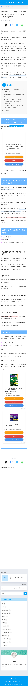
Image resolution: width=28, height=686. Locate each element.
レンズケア (6, 110)
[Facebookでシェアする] (11, 26)
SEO (4, 623)
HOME (14, 679)
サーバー (5, 636)
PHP (4, 620)
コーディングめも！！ (14, 2)
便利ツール (6, 642)
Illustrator (6, 610)
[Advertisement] (14, 520)
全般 (4, 645)
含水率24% (7, 103)
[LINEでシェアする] (22, 26)
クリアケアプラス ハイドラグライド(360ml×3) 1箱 (12, 424)
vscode (5, 626)
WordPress (6, 629)
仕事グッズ (11, 467)
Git (4, 607)
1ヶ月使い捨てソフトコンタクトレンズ (14, 101)
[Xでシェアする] (6, 26)
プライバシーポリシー (18, 681)
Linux (5, 616)
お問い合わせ (8, 681)
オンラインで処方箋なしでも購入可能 (14, 105)
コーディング (7, 633)
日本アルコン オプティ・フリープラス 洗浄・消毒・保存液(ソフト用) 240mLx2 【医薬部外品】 (13, 389)
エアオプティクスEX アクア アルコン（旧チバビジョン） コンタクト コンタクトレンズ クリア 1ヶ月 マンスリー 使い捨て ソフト (13, 147)
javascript (6, 613)
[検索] (25, 593)
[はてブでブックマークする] (16, 26)
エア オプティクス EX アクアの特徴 (12, 99)
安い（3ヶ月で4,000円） (11, 107)
